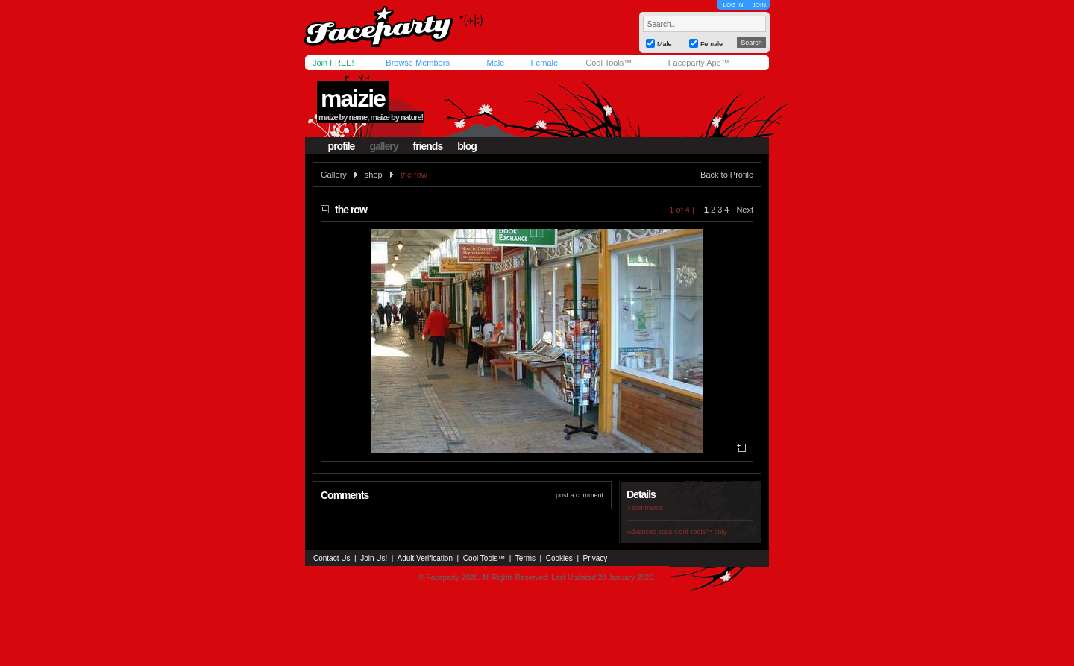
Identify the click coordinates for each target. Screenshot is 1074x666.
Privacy (595, 558)
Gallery (334, 174)
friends (428, 146)
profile (341, 146)
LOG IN (733, 4)
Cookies (559, 558)
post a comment (579, 495)
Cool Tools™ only (700, 531)
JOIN (759, 4)
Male (495, 62)
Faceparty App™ (698, 62)
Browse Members (418, 62)
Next (744, 209)
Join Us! (373, 558)
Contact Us (331, 558)
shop (374, 174)
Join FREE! (333, 62)
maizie (353, 98)
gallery (383, 146)
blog (467, 146)
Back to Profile (726, 174)
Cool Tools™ (608, 62)
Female (544, 62)
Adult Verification (425, 558)
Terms (525, 558)
